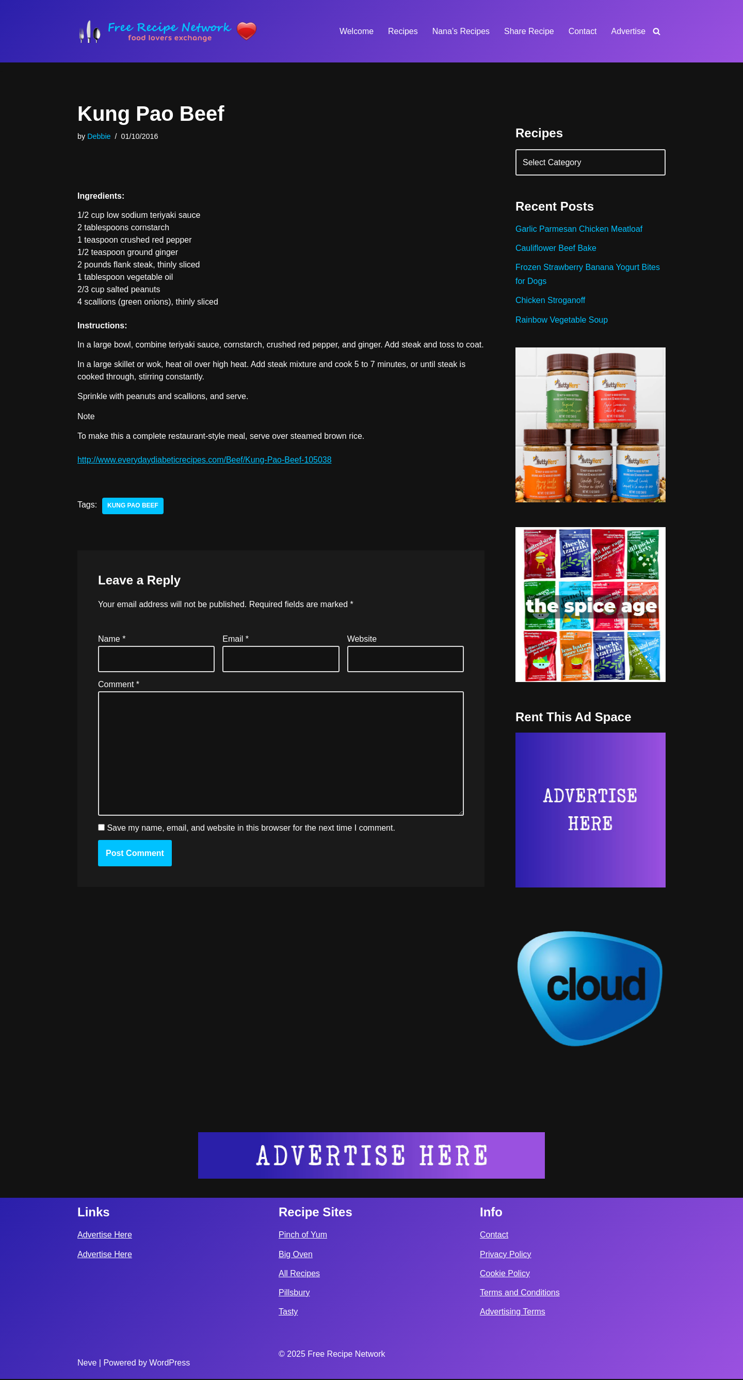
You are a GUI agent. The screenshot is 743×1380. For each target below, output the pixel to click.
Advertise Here (104, 1235)
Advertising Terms (512, 1312)
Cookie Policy (505, 1274)
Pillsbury (294, 1293)
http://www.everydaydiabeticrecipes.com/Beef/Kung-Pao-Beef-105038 (205, 472)
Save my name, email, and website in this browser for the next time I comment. (251, 841)
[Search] (656, 31)
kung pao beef (132, 518)
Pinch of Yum (303, 1235)
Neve (86, 1363)
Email (235, 652)
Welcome (355, 31)
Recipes (402, 31)
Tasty (288, 1312)
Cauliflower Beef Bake (555, 248)
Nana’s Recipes (460, 31)
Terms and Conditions (520, 1293)
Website (362, 652)
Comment (118, 697)
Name (111, 652)
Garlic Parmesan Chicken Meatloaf (579, 229)
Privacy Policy (505, 1255)
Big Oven (296, 1255)
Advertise (628, 31)
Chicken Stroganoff (550, 300)
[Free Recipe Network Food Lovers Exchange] (167, 31)
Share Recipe (529, 31)
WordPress (169, 1363)
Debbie (99, 136)
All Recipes (299, 1274)
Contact (582, 31)
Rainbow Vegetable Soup (561, 320)
